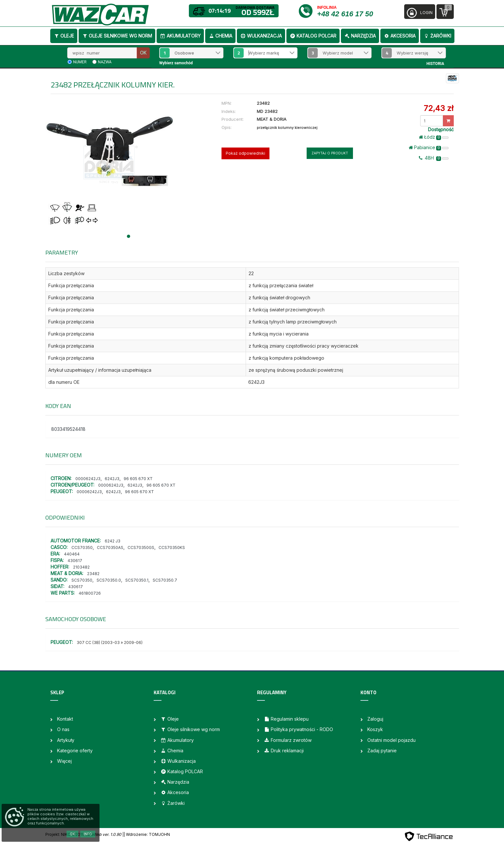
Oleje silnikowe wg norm (117, 36)
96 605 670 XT (138, 478)
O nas (63, 729)
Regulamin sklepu (286, 719)
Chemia (220, 36)
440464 (72, 554)
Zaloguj (375, 719)
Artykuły (65, 740)
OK (143, 52)
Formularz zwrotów (288, 740)
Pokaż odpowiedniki (245, 153)
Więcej (64, 761)
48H (434, 158)
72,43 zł (438, 108)
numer (79, 62)
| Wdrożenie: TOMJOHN (147, 834)
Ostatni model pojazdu (391, 740)
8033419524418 (68, 429)
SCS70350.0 (109, 580)
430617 (75, 560)
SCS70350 (81, 580)
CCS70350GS (141, 547)
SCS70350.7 (165, 580)
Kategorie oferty (75, 750)
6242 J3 (112, 541)
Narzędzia (360, 36)
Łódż (434, 137)
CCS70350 (82, 547)
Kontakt (65, 719)
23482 (93, 573)
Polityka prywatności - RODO (298, 729)
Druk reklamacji (284, 750)
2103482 (81, 567)
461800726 (90, 593)
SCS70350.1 (136, 580)
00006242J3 (87, 478)
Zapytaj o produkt (330, 153)
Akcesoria (400, 36)
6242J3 (112, 478)
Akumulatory (180, 36)
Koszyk (375, 729)
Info (88, 834)
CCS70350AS (110, 547)
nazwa (105, 62)
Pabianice (429, 147)
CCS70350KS (172, 547)
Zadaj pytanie (382, 750)
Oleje (63, 36)
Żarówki (437, 36)
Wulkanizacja (261, 36)
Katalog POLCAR (313, 36)
